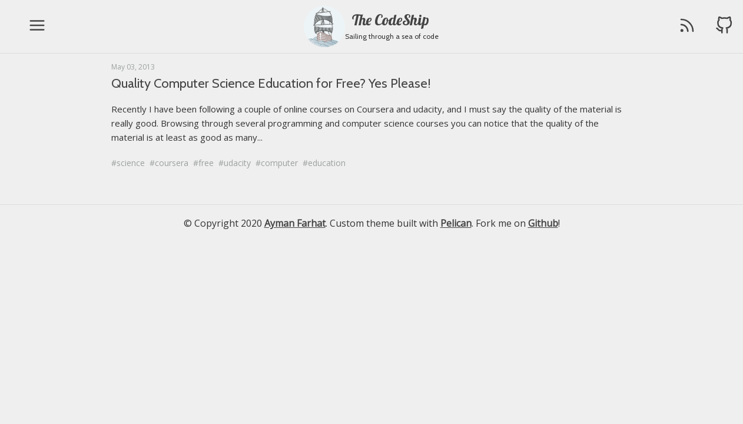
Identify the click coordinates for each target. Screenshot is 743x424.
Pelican (456, 223)
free (206, 162)
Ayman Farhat (295, 223)
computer (279, 162)
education (327, 162)
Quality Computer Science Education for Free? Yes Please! (271, 83)
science (131, 162)
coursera (171, 162)
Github (543, 223)
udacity (237, 162)
